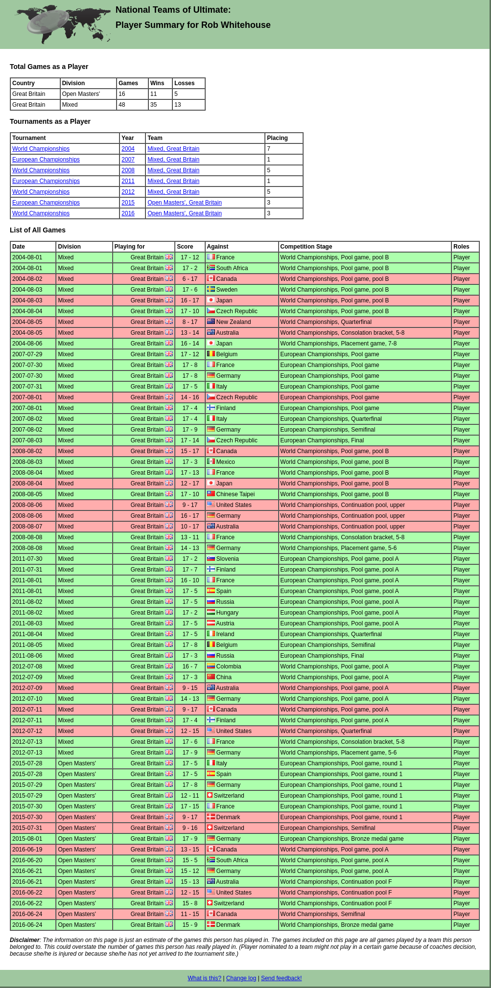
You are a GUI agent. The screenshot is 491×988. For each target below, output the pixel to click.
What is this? (204, 978)
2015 (128, 202)
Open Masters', (167, 202)
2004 (128, 148)
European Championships (46, 159)
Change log (241, 978)
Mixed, (156, 148)
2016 (128, 213)
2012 (128, 191)
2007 (128, 159)
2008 (128, 170)
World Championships (41, 148)
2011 (128, 181)
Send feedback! (281, 978)
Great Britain (182, 148)
